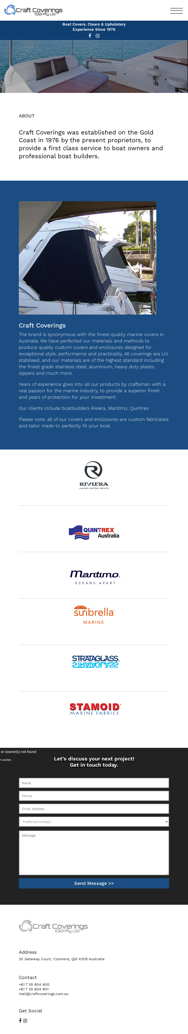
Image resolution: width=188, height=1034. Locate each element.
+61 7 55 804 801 (33, 989)
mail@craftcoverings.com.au (44, 994)
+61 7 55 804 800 (34, 984)
